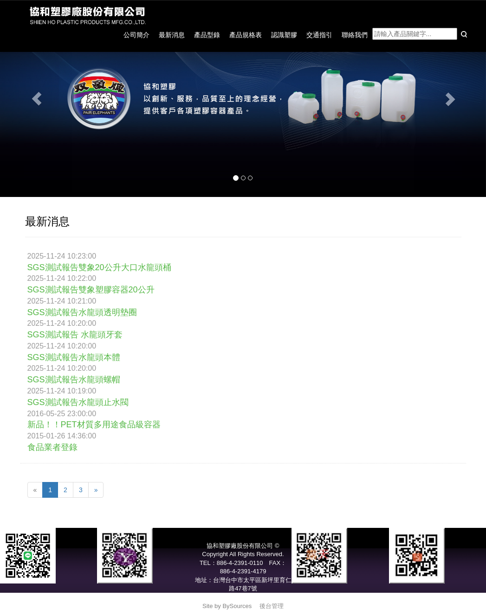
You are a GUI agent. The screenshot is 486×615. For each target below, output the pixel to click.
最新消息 (172, 34)
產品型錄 (207, 34)
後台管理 (271, 605)
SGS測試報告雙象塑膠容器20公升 (91, 289)
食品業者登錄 (52, 447)
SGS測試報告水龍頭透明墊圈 (82, 312)
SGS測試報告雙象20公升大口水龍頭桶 (99, 267)
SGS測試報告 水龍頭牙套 (75, 334)
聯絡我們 (355, 34)
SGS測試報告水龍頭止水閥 (78, 402)
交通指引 (319, 34)
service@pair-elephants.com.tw (243, 597)
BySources (237, 605)
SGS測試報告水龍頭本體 (73, 357)
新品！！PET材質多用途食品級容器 (94, 424)
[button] (36, 98)
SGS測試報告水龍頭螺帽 (73, 379)
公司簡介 (136, 34)
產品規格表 (245, 34)
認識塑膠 (284, 34)
